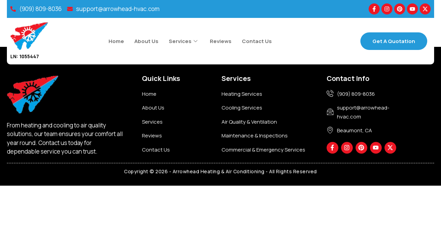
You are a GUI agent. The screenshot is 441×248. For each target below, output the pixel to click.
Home (116, 41)
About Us (146, 41)
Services (183, 41)
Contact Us (257, 41)
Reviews (221, 41)
